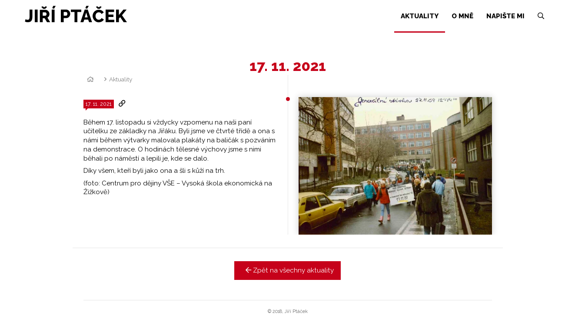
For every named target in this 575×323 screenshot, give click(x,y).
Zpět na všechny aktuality (287, 270)
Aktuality (120, 79)
